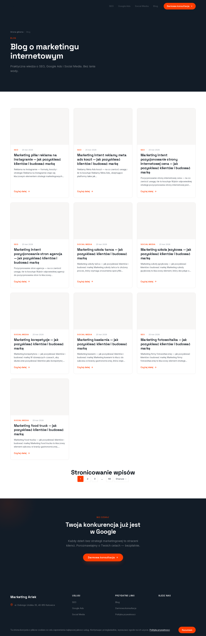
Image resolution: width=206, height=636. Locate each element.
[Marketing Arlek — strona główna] (21, 6)
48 (109, 478)
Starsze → (121, 478)
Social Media (142, 6)
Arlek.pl (135, 631)
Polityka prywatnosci (125, 614)
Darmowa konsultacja (180, 6)
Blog (155, 6)
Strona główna (16, 32)
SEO (111, 6)
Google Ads (124, 6)
